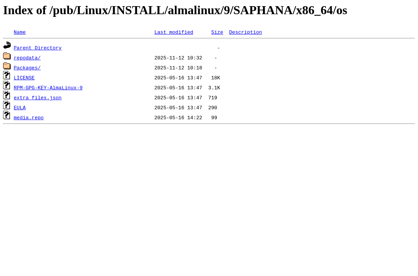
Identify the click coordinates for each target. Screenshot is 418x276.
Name (20, 31)
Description (245, 31)
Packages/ (27, 67)
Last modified (173, 31)
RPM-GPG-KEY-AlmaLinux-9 (48, 87)
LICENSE (24, 77)
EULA (20, 107)
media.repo (29, 117)
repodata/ (27, 57)
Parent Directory (38, 47)
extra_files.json (38, 97)
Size (217, 31)
